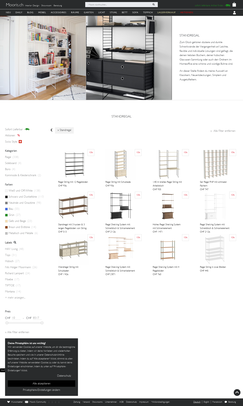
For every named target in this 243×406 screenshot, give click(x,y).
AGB (121, 402)
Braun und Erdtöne (22, 227)
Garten (89, 12)
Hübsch (12, 261)
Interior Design (32, 6)
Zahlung (76, 402)
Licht (101, 12)
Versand (86, 402)
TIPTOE (13, 285)
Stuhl (113, 12)
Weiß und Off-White (24, 191)
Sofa (135, 12)
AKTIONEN (186, 12)
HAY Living (14, 249)
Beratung (58, 6)
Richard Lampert (17, 273)
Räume (75, 12)
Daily (19, 12)
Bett (125, 12)
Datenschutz (131, 402)
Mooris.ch (14, 5)
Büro (10, 169)
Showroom (46, 6)
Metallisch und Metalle (23, 233)
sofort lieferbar (17, 129)
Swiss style (13, 141)
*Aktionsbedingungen (160, 402)
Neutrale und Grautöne (25, 203)
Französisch (217, 402)
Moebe (12, 279)
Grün (15, 215)
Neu (8, 12)
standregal (121, 116)
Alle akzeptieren (41, 383)
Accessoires (58, 12)
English (206, 402)
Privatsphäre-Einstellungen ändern (41, 390)
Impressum (144, 402)
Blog (30, 12)
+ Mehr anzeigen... (15, 297)
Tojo (11, 255)
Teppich (148, 12)
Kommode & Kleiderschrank (23, 175)
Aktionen (13, 135)
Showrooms (97, 402)
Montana (13, 291)
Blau (14, 209)
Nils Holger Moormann (21, 267)
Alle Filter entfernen (222, 131)
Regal (12, 157)
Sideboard (13, 163)
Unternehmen (111, 402)
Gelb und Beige (20, 221)
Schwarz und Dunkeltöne (26, 197)
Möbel (42, 12)
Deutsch (196, 402)
